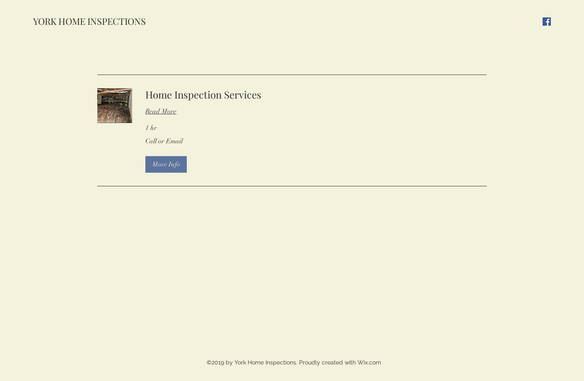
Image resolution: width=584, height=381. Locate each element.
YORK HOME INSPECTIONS (89, 21)
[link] (316, 94)
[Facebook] (547, 21)
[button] (166, 164)
